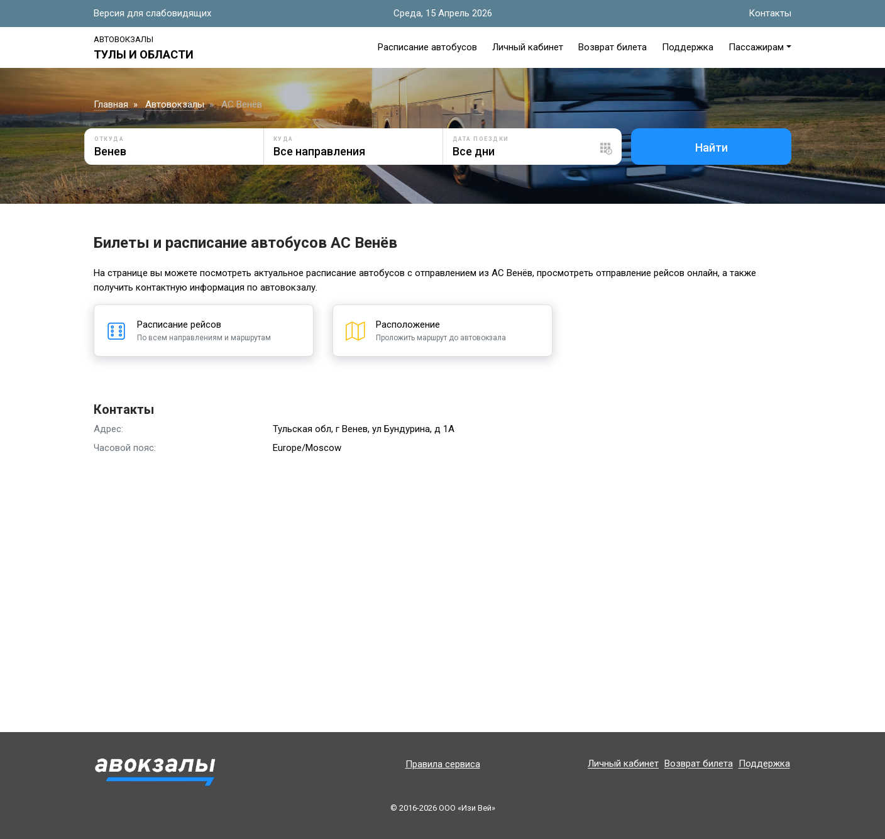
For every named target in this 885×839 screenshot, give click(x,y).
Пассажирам (756, 47)
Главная (111, 104)
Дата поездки (481, 139)
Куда (283, 139)
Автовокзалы (123, 39)
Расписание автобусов (427, 47)
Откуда (109, 139)
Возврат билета (612, 47)
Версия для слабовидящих (152, 13)
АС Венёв (241, 104)
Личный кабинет (527, 47)
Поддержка (687, 47)
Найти (711, 147)
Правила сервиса (442, 764)
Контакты (770, 13)
